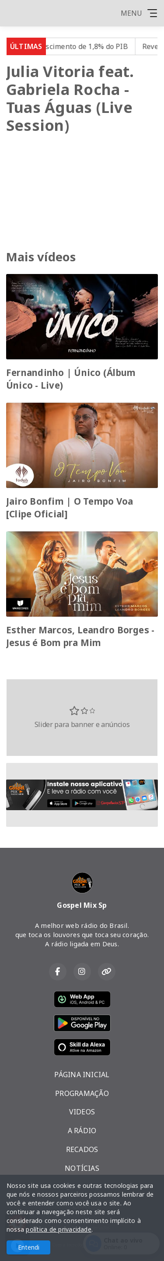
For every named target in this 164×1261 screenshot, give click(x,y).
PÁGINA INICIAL (81, 1074)
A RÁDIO (82, 1130)
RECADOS (82, 1149)
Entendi (28, 1247)
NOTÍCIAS (82, 1168)
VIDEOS (82, 1112)
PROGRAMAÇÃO (82, 1093)
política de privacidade (58, 1229)
